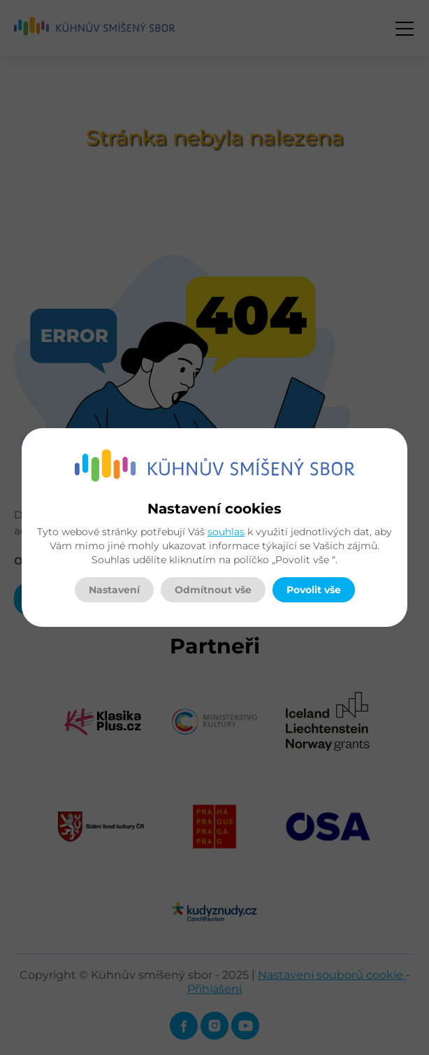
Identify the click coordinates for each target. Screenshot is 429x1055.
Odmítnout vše (213, 589)
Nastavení (114, 589)
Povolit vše (313, 589)
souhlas (226, 531)
